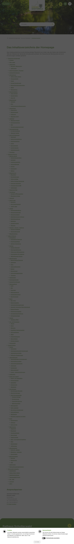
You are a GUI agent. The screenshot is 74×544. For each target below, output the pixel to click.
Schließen (37, 542)
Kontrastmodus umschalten (53, 538)
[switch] (43, 538)
